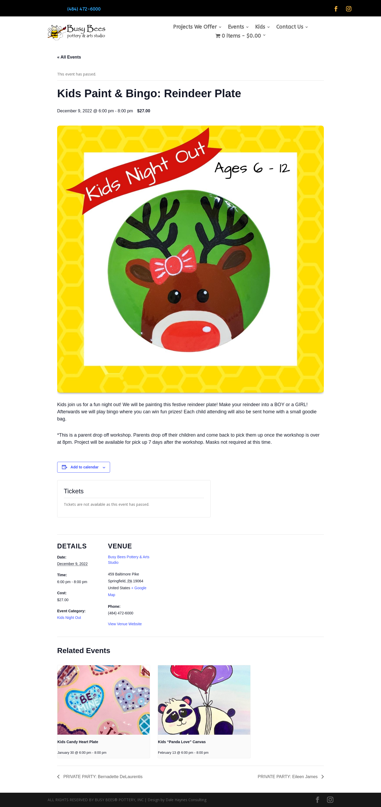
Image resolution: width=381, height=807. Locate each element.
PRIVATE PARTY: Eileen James (288, 776)
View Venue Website (125, 624)
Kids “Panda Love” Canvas (182, 742)
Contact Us (289, 27)
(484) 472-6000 (84, 9)
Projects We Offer (195, 27)
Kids (260, 27)
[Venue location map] (187, 571)
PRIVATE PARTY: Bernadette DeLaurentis (102, 776)
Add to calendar (85, 467)
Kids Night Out (69, 617)
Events (236, 27)
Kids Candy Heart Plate (77, 742)
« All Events (69, 57)
